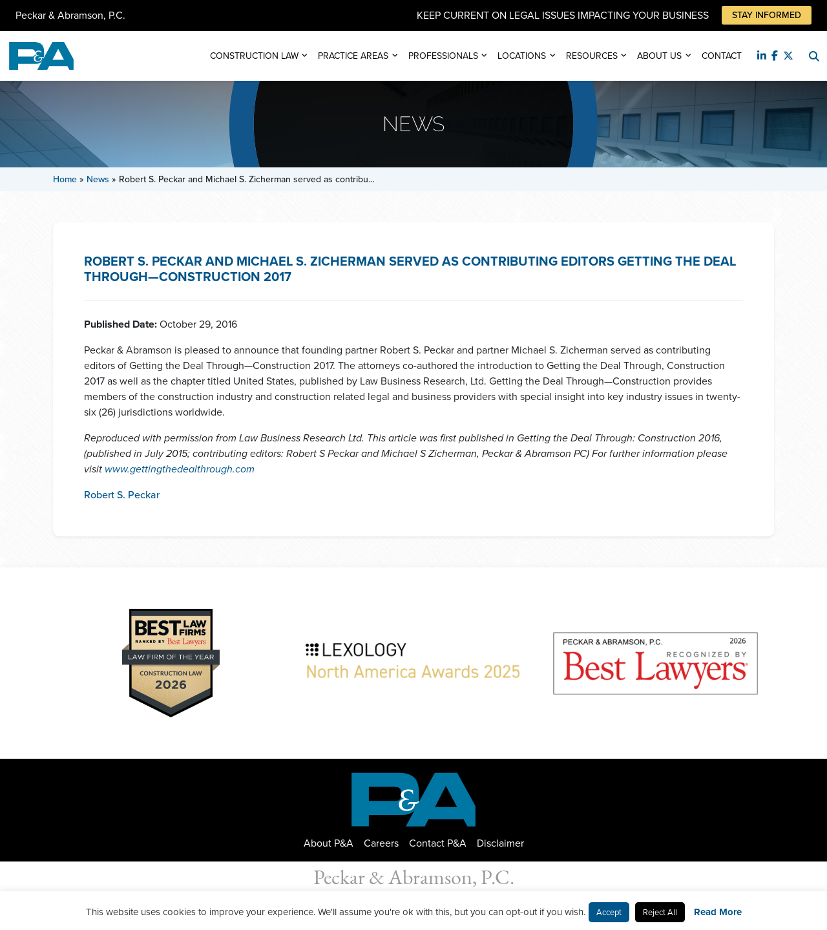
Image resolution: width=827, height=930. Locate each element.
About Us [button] (659, 56)
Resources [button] (592, 56)
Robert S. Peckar (122, 494)
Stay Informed (766, 15)
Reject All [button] (660, 912)
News (98, 179)
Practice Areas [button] (353, 56)
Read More (718, 912)
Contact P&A (437, 843)
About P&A (328, 843)
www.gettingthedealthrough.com (180, 468)
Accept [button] (609, 912)
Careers (381, 843)
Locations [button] (521, 56)
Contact (722, 56)
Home (65, 179)
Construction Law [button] (254, 56)
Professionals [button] (443, 56)
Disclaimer (500, 843)
